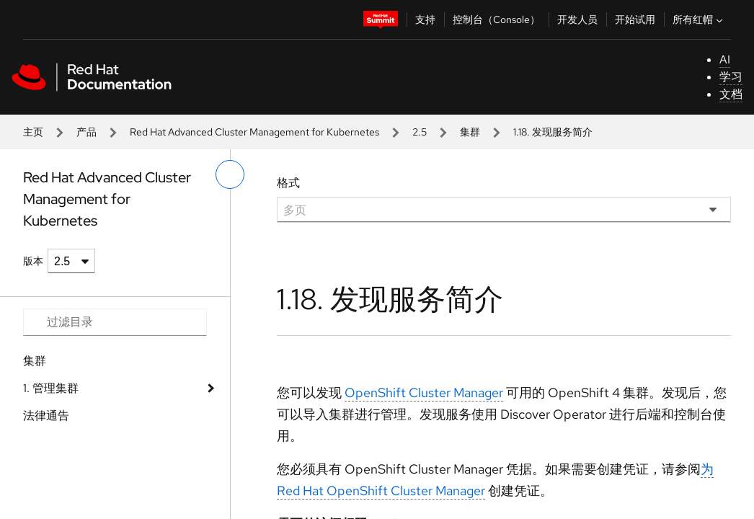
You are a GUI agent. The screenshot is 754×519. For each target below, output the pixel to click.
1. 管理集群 (51, 388)
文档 (730, 94)
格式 (288, 182)
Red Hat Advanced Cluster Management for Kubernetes (254, 131)
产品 (86, 131)
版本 (33, 260)
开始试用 (635, 19)
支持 (425, 19)
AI (724, 59)
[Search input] (115, 322)
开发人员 (577, 19)
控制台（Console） (496, 19)
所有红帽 (699, 19)
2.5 (419, 131)
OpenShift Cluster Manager (424, 392)
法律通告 (46, 415)
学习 (730, 76)
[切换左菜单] (230, 174)
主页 (33, 131)
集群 (470, 131)
